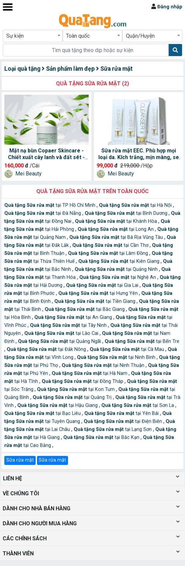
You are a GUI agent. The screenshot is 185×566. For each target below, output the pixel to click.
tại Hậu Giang (58, 405)
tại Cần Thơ (111, 245)
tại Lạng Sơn (113, 429)
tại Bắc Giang (85, 309)
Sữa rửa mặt (20, 460)
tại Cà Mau (127, 349)
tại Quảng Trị (73, 397)
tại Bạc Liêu (43, 413)
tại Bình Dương (127, 213)
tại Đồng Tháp (83, 381)
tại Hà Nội (136, 205)
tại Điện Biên (123, 421)
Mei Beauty (28, 173)
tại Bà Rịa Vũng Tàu (116, 237)
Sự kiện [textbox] (15, 36)
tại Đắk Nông (47, 349)
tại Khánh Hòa (116, 221)
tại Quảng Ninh (117, 269)
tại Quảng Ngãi (60, 341)
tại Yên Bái (122, 413)
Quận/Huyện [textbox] (140, 36)
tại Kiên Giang (119, 261)
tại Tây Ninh (69, 325)
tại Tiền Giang (95, 301)
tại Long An (116, 229)
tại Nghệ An (118, 277)
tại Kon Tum (76, 389)
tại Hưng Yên (98, 293)
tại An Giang (73, 317)
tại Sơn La (138, 405)
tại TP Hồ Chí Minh (50, 205)
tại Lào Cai (62, 333)
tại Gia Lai (103, 285)
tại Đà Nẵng (43, 213)
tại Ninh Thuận (104, 365)
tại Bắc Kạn (102, 437)
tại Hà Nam (90, 373)
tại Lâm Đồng (108, 253)
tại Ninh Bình (117, 357)
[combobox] (33, 36)
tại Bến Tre (142, 341)
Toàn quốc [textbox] (78, 36)
